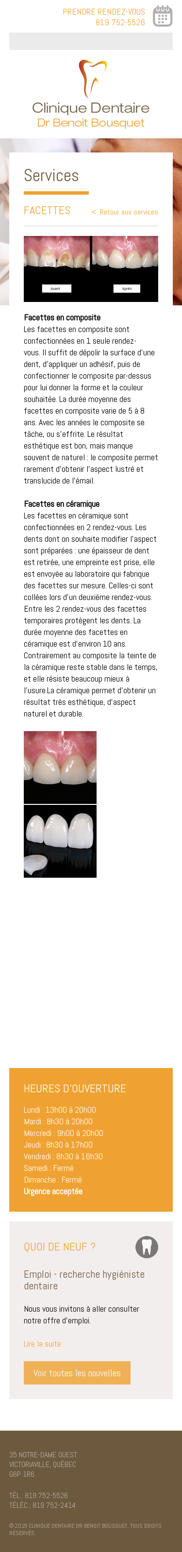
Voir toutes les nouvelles (77, 1373)
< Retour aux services (124, 212)
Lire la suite (42, 1343)
